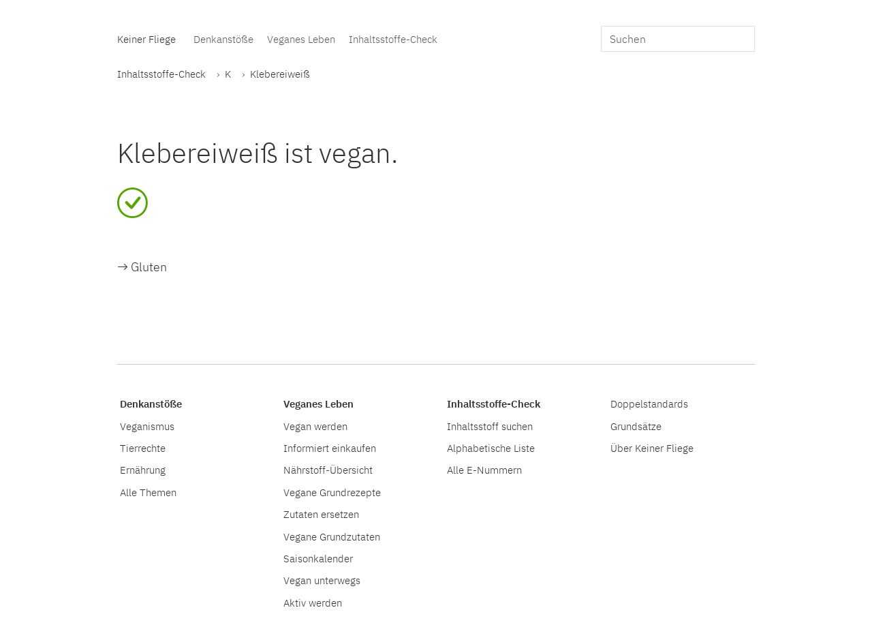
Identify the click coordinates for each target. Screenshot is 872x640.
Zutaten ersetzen (321, 514)
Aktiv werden (312, 602)
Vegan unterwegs (321, 580)
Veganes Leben (301, 39)
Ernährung (143, 469)
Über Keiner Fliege (652, 448)
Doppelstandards (649, 403)
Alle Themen (148, 492)
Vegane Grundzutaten (331, 536)
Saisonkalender (318, 558)
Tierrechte (143, 448)
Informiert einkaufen (329, 448)
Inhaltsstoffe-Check (393, 39)
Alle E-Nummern (484, 469)
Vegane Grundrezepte (332, 492)
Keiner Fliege (146, 39)
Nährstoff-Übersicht (328, 469)
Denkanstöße (223, 39)
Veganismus (147, 426)
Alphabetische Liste (491, 448)
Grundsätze (635, 426)
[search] (678, 39)
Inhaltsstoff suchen (490, 426)
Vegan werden (315, 426)
